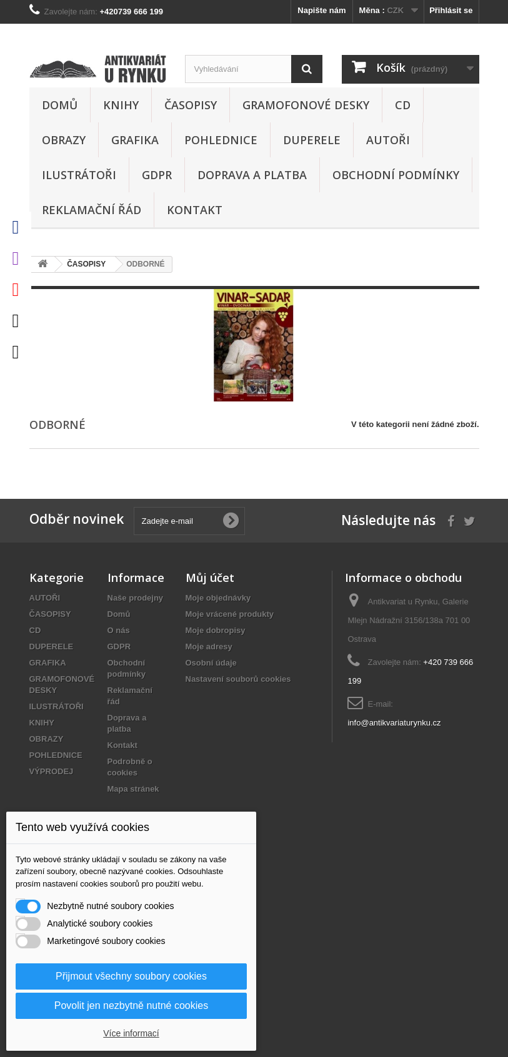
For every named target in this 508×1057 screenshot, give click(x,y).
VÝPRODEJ (51, 771)
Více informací (131, 1033)
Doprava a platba (252, 174)
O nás (118, 630)
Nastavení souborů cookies (238, 679)
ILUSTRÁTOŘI (79, 174)
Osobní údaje (211, 662)
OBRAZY (64, 139)
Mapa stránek (133, 789)
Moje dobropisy (216, 630)
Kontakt (194, 209)
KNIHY (121, 104)
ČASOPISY (190, 104)
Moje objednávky (218, 597)
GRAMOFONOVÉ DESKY (305, 104)
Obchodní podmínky (395, 174)
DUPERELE (312, 139)
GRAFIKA (135, 139)
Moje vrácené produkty (230, 614)
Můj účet (210, 577)
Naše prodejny (135, 597)
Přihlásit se (450, 10)
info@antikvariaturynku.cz (394, 722)
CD (403, 104)
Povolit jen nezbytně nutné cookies (131, 1005)
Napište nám (321, 10)
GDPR (157, 174)
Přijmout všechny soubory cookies (131, 976)
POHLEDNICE (220, 139)
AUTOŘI (388, 139)
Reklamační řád (91, 209)
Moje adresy (209, 646)
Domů (59, 104)
